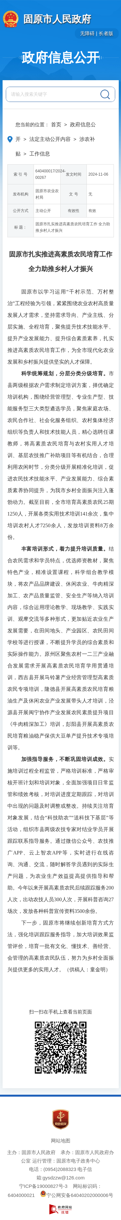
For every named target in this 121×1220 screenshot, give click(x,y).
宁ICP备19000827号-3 (43, 1186)
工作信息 (39, 153)
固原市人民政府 (57, 19)
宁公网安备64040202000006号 (76, 1195)
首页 (56, 124)
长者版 (106, 33)
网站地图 (60, 1140)
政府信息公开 (60, 57)
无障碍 (87, 33)
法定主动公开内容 (50, 139)
